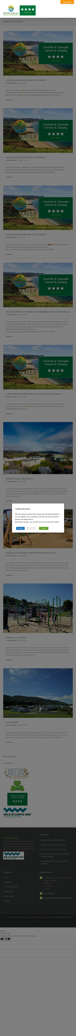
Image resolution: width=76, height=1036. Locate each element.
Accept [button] (44, 528)
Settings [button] (20, 528)
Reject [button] (31, 528)
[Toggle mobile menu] (72, 4)
